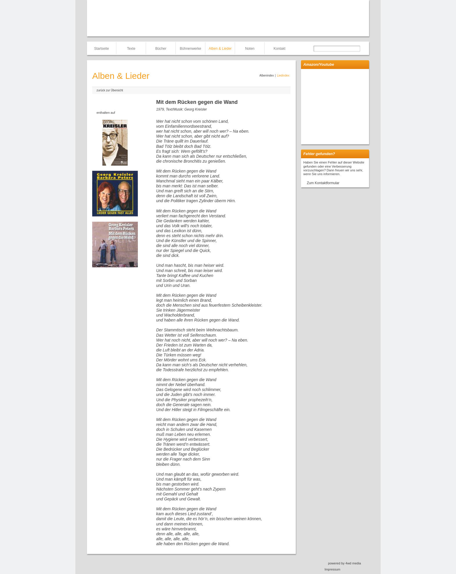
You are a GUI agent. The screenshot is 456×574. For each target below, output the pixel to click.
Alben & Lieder (220, 49)
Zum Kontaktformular (323, 183)
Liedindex (283, 75)
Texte (131, 49)
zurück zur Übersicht (110, 90)
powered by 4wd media (344, 563)
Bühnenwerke (190, 49)
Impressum (332, 569)
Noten (249, 49)
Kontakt (280, 49)
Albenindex (266, 75)
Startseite (101, 49)
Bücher (160, 49)
